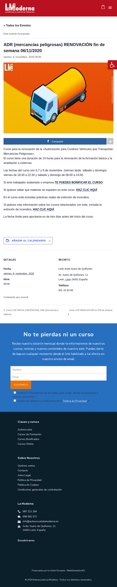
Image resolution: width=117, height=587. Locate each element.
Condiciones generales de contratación (40, 489)
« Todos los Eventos (17, 25)
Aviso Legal (24, 475)
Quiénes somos (26, 465)
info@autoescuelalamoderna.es (41, 521)
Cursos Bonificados (28, 439)
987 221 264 (30, 511)
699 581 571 (30, 516)
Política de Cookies (28, 485)
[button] (112, 64)
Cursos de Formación (29, 434)
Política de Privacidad (75, 401)
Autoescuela (25, 429)
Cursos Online (26, 444)
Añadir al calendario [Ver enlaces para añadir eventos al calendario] (29, 240)
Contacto (23, 470)
